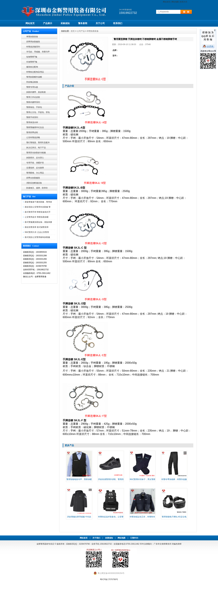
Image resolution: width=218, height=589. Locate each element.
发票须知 (109, 538)
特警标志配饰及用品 (35, 72)
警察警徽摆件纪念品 (35, 127)
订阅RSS (134, 538)
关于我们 (96, 538)
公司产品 (81, 31)
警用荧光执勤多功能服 (36, 152)
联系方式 (183, 2)
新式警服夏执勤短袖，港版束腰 (38, 222)
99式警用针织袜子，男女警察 (142, 479)
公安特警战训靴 (33, 137)
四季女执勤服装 (33, 178)
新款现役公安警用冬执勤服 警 (38, 207)
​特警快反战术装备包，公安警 (110, 517)
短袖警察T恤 (31, 57)
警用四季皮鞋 (32, 132)
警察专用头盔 (32, 87)
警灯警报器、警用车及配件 (38, 142)
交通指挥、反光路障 (35, 168)
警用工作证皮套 (33, 97)
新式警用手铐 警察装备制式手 (38, 212)
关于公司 (100, 23)
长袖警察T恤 (31, 62)
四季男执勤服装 (33, 42)
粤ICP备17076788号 (109, 579)
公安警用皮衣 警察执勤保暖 (37, 217)
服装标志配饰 (32, 67)
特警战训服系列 (33, 47)
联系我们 (117, 23)
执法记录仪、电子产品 (36, 147)
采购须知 (65, 23)
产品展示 (47, 23)
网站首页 (166, 2)
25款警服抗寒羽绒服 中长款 (79, 517)
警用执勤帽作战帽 (34, 77)
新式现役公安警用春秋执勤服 (37, 237)
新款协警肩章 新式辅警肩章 (37, 227)
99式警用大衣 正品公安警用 (37, 232)
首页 (73, 31)
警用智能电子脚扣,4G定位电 (174, 517)
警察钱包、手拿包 (34, 107)
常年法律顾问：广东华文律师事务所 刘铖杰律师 (160, 544)
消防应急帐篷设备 (34, 183)
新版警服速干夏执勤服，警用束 (38, 202)
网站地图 (175, 2)
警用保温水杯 (32, 122)
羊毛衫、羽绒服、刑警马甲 (38, 52)
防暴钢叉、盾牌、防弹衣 (37, 188)
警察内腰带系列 (33, 102)
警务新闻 (82, 23)
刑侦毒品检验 (32, 82)
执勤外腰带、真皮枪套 (36, 92)
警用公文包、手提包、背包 (38, 112)
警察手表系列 (32, 117)
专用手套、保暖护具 (35, 163)
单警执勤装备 (32, 36)
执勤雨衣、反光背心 (35, 158)
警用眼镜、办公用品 (35, 173)
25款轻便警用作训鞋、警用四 (110, 479)
